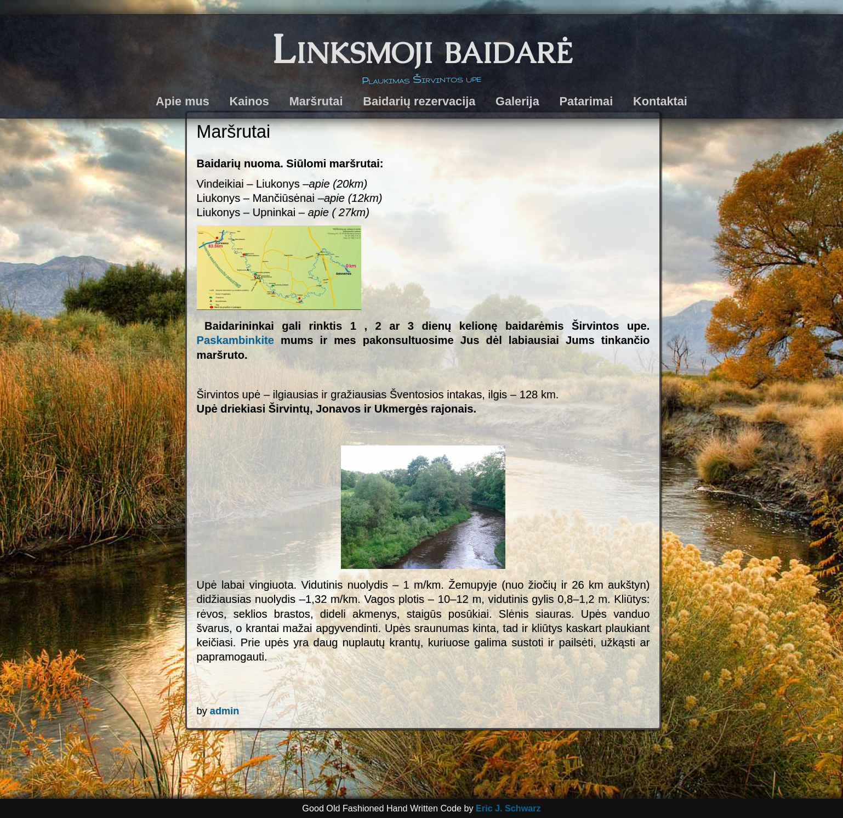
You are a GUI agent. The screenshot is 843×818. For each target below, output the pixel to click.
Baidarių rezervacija (419, 101)
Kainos (249, 101)
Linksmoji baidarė (422, 49)
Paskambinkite (235, 340)
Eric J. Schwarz (508, 808)
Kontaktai (660, 101)
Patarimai (586, 101)
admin (225, 711)
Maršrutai (316, 101)
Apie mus (182, 101)
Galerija (517, 101)
